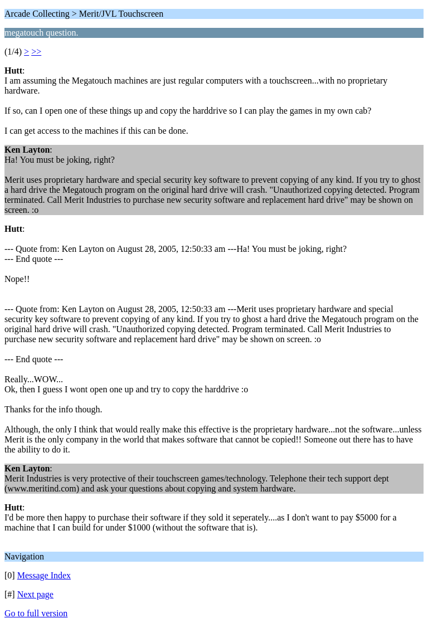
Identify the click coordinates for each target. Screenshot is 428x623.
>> (36, 51)
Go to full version (35, 613)
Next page (35, 594)
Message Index (44, 575)
